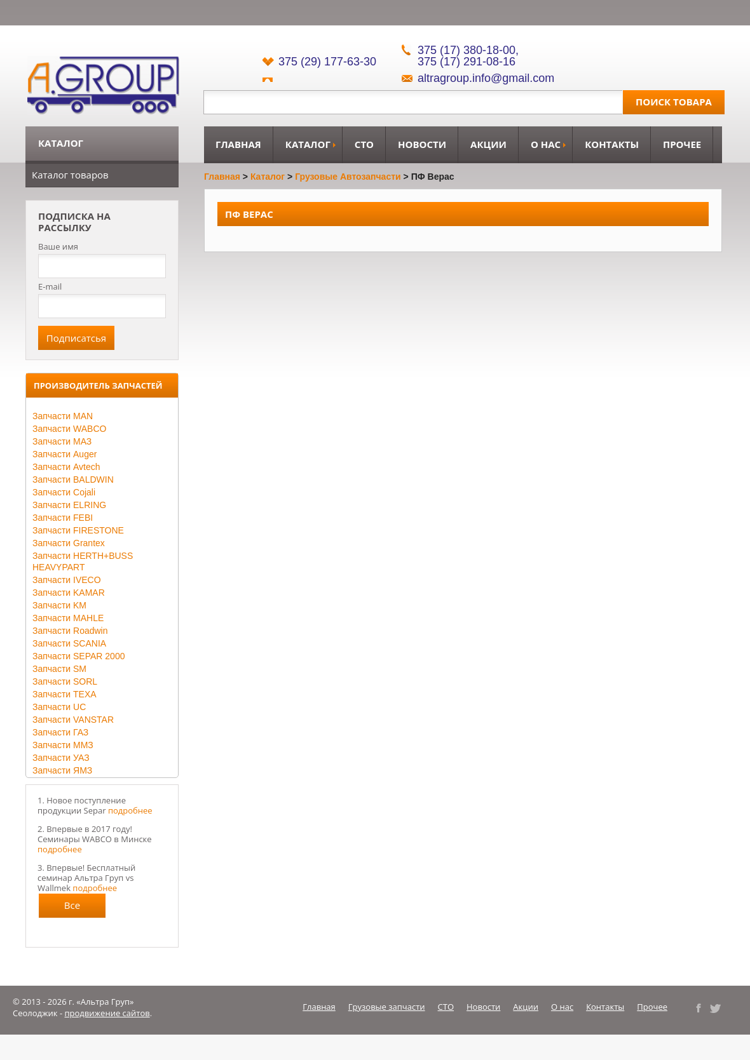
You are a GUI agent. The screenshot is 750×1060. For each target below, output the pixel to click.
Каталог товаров (70, 174)
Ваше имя (58, 246)
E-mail (50, 286)
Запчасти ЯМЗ (62, 770)
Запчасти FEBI (62, 518)
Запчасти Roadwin (70, 631)
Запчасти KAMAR (68, 592)
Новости (422, 144)
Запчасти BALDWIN (73, 479)
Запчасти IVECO (66, 580)
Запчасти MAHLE (68, 618)
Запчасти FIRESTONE (78, 530)
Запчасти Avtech (66, 467)
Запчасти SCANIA (69, 643)
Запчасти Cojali (63, 492)
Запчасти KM (59, 605)
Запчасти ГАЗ (60, 732)
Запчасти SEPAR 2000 (78, 656)
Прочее (682, 144)
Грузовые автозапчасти (348, 176)
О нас (546, 144)
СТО (364, 144)
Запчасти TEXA (64, 694)
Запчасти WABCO (69, 429)
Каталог (308, 144)
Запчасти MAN (62, 416)
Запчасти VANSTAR (73, 719)
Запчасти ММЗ (62, 745)
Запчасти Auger (64, 454)
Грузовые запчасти (386, 1006)
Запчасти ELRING (69, 505)
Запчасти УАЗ (61, 758)
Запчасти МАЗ (62, 441)
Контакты (612, 144)
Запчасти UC (59, 707)
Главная (238, 144)
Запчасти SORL (64, 681)
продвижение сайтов (107, 1013)
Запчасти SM (59, 669)
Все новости (72, 908)
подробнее (130, 810)
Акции (488, 144)
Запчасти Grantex (68, 543)
